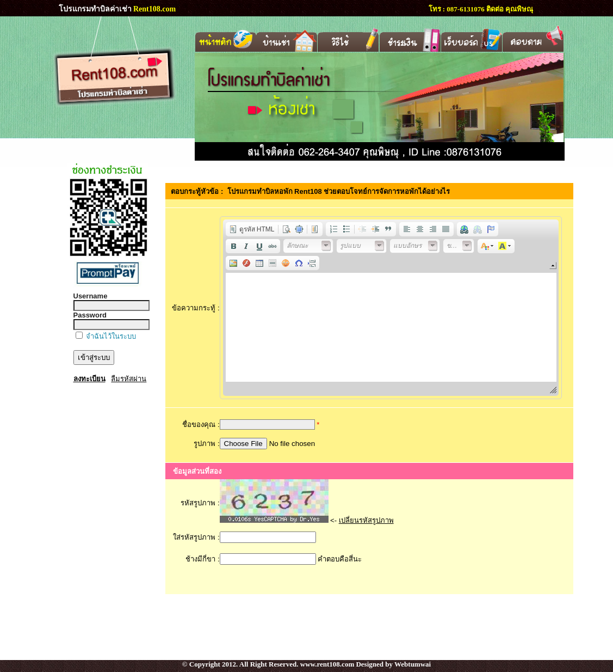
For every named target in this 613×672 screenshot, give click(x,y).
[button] (252, 229)
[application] (391, 307)
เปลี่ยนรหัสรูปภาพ (366, 520)
